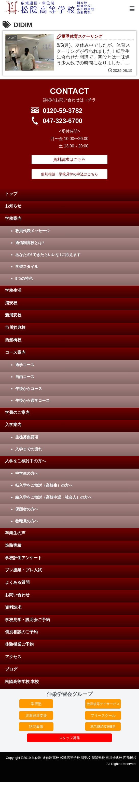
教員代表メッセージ (32, 231)
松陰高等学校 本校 (22, 681)
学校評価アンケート (23, 558)
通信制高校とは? (29, 243)
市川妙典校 (15, 327)
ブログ (11, 669)
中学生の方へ (26, 473)
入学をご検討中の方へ (25, 461)
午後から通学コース (32, 400)
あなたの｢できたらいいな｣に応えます (47, 254)
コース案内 (15, 352)
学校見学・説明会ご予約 (27, 620)
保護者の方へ (26, 509)
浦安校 (11, 303)
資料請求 (13, 607)
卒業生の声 (15, 533)
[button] (132, 9)
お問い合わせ (17, 595)
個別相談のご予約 (21, 632)
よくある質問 (17, 582)
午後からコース (28, 388)
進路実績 (13, 545)
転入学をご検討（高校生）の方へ (44, 485)
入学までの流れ (28, 449)
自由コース (24, 376)
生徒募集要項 (26, 437)
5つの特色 (24, 278)
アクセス (13, 657)
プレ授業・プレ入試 (23, 570)
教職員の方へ (26, 521)
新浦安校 (13, 315)
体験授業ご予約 (19, 644)
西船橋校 (13, 340)
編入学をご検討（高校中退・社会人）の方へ (53, 497)
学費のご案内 (17, 412)
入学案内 (13, 424)
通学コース (24, 365)
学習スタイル (26, 266)
